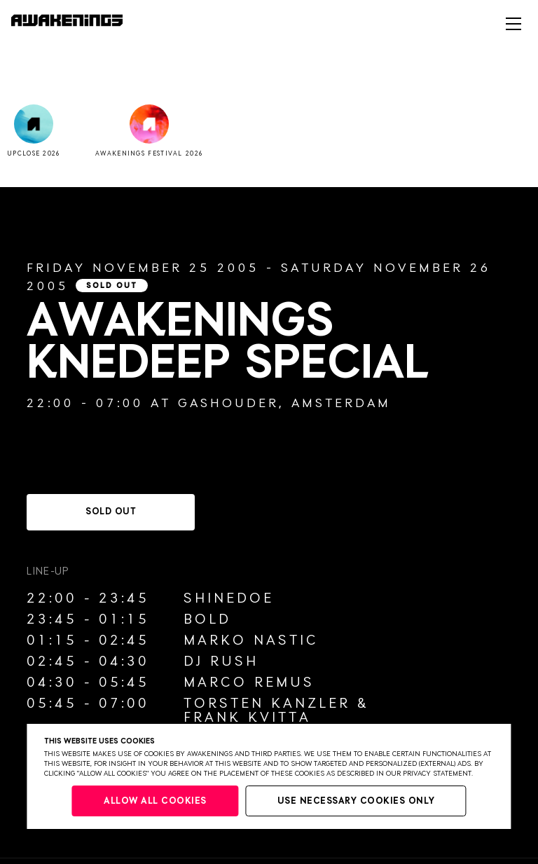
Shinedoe (229, 598)
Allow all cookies (155, 801)
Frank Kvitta (247, 718)
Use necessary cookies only (356, 801)
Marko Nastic (251, 640)
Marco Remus (249, 683)
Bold (207, 619)
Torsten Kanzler (267, 704)
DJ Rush (221, 661)
